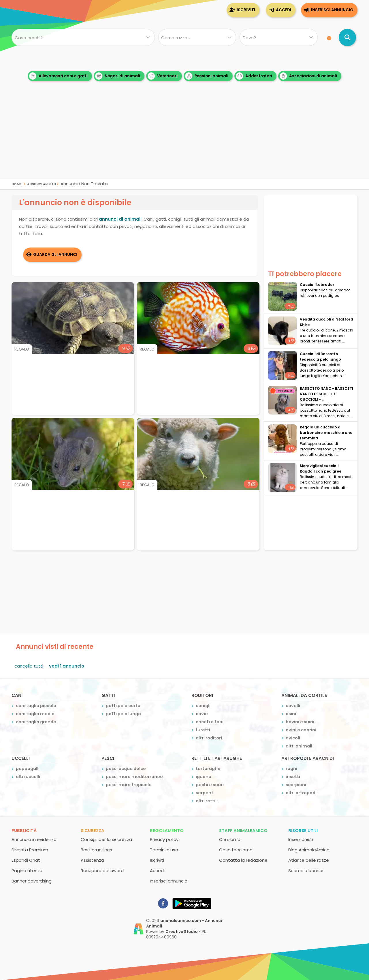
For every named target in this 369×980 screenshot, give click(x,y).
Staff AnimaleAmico (243, 830)
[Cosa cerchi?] (83, 37)
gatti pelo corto (123, 705)
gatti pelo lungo (123, 713)
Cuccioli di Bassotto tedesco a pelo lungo (320, 356)
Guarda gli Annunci (55, 254)
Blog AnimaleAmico (309, 849)
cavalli (293, 705)
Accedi (283, 10)
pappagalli (27, 768)
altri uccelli (28, 776)
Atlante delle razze (308, 860)
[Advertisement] (184, 138)
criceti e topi (209, 721)
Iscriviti (246, 10)
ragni (291, 768)
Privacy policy (164, 839)
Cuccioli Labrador (317, 284)
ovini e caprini (301, 729)
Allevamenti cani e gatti (58, 76)
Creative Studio (181, 931)
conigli (203, 705)
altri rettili (207, 800)
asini (291, 713)
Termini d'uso (164, 849)
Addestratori (254, 76)
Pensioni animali (206, 76)
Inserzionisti (300, 839)
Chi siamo (229, 839)
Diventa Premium (30, 849)
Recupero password (102, 870)
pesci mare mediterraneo (134, 776)
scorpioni (296, 784)
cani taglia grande (36, 721)
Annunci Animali (41, 184)
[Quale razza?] (197, 37)
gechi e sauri (210, 784)
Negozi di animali (117, 76)
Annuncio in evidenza (34, 839)
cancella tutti (28, 666)
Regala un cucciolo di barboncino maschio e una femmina (326, 433)
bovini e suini (300, 721)
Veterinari (163, 76)
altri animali (299, 746)
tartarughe (208, 768)
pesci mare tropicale (129, 784)
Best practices (96, 849)
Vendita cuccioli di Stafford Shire (326, 322)
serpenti (205, 792)
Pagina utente (27, 870)
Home (16, 184)
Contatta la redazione (243, 860)
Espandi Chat (26, 860)
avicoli (293, 738)
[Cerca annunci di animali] (347, 37)
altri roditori (209, 738)
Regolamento (167, 830)
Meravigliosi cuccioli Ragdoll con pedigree (320, 468)
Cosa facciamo (236, 849)
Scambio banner (306, 870)
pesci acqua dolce (126, 768)
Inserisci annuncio (332, 10)
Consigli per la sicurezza (106, 839)
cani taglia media (35, 713)
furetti (203, 729)
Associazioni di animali (308, 76)
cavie (202, 713)
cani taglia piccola (36, 705)
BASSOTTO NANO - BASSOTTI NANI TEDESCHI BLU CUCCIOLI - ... (326, 394)
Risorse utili (303, 830)
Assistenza (92, 860)
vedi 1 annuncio (66, 666)
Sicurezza (92, 830)
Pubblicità (24, 830)
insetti (293, 776)
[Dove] (279, 37)
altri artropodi (301, 792)
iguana (203, 776)
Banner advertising (32, 881)
